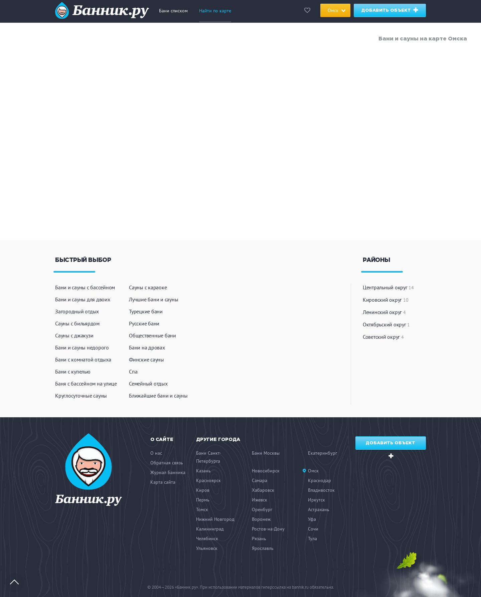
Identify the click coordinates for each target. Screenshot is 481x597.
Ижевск (259, 500)
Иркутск (316, 500)
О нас (156, 453)
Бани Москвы (266, 453)
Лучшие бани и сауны (153, 299)
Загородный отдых (77, 311)
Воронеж (261, 519)
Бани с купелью (73, 371)
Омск (313, 471)
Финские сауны (146, 359)
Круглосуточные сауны (81, 395)
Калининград (210, 529)
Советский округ (383, 336)
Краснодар (319, 480)
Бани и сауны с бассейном (85, 287)
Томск (202, 509)
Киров (202, 490)
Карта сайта (162, 482)
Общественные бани (152, 335)
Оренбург (262, 509)
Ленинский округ (384, 312)
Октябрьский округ (386, 324)
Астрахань (318, 509)
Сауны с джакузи (74, 335)
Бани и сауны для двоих (82, 299)
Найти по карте (215, 11)
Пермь (202, 500)
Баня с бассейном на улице (86, 383)
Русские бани (144, 323)
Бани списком (173, 11)
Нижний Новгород (215, 519)
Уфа (312, 519)
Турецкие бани (146, 311)
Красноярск (208, 480)
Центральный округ (388, 287)
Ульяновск (206, 548)
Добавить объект (390, 9)
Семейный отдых (148, 383)
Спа (133, 371)
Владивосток (321, 490)
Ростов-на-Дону (268, 529)
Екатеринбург (322, 453)
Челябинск (207, 539)
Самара (259, 480)
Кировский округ (386, 299)
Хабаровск (263, 490)
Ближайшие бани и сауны (158, 395)
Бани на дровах (147, 347)
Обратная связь (166, 463)
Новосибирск (266, 471)
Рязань (259, 539)
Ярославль (263, 548)
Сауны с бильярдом (77, 323)
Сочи (313, 529)
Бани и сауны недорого (82, 347)
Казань (203, 471)
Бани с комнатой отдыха (83, 359)
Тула (312, 539)
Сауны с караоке (148, 287)
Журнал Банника (167, 472)
